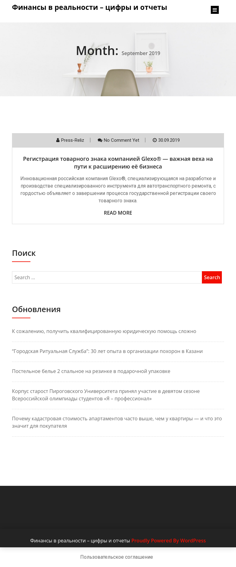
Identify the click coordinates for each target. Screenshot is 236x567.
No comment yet (121, 140)
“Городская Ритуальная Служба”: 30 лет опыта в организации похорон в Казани (107, 351)
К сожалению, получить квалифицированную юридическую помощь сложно (104, 331)
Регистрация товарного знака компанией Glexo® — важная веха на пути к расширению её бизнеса (118, 162)
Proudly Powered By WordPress (168, 540)
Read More (118, 212)
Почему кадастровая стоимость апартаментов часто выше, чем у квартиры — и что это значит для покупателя (117, 422)
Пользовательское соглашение (116, 557)
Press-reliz (72, 140)
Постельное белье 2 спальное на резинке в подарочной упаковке (91, 371)
